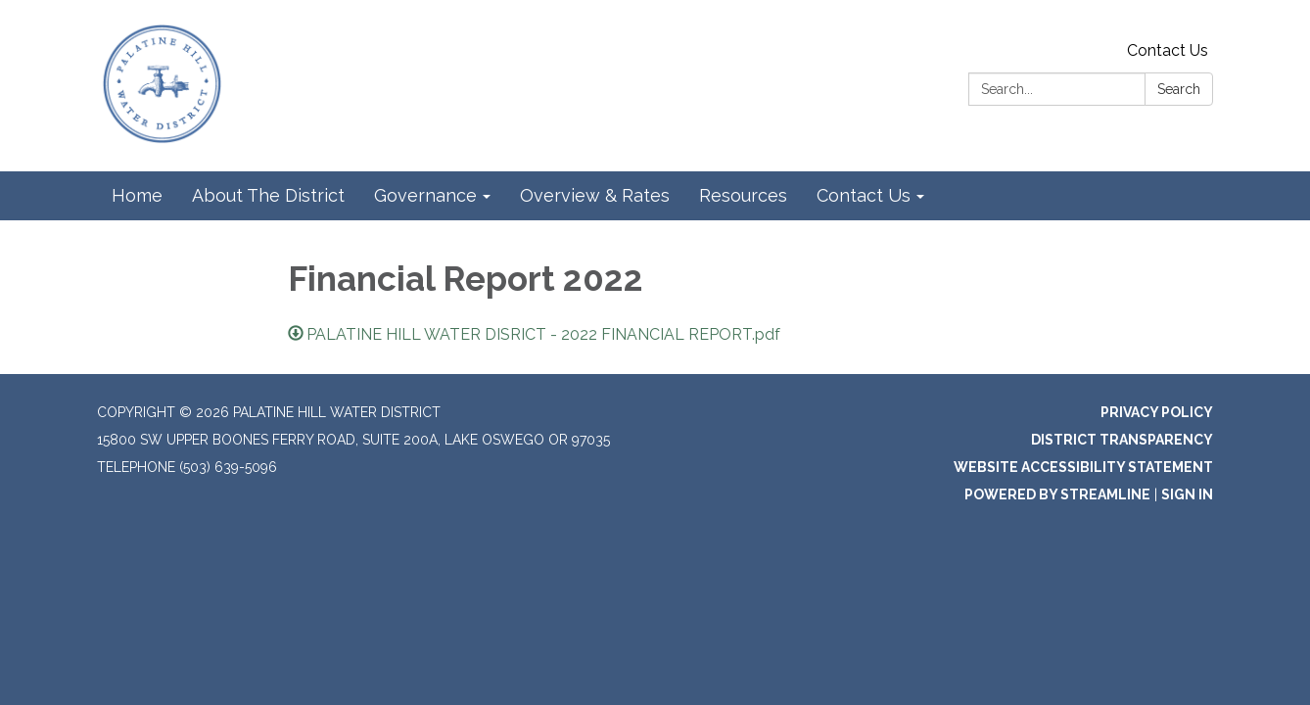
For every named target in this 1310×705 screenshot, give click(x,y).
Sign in (1187, 494)
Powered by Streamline (1057, 494)
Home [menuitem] (137, 195)
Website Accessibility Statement (1083, 467)
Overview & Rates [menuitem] (595, 195)
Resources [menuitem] (743, 195)
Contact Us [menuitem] (864, 195)
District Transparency (1122, 439)
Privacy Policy (1156, 412)
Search (1178, 89)
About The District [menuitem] (268, 195)
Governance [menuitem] (425, 195)
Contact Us (1167, 50)
